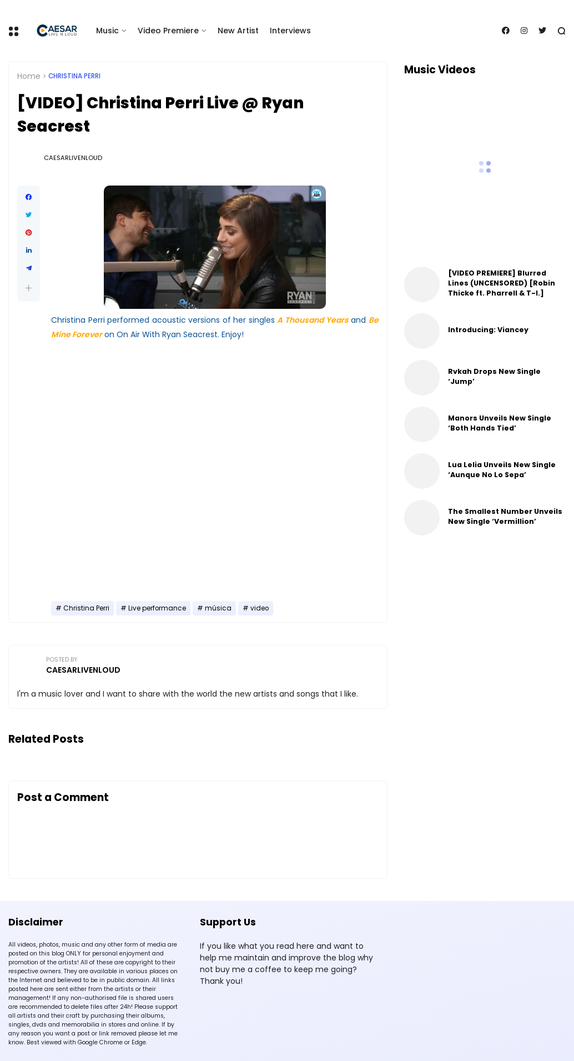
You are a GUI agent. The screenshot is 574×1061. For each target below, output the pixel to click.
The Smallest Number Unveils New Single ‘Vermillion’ (505, 516)
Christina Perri (74, 76)
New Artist (238, 30)
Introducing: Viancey (488, 329)
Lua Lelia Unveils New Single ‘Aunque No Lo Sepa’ (502, 469)
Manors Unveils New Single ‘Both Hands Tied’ (499, 423)
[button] (29, 288)
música (218, 608)
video (259, 608)
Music (107, 30)
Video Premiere (168, 30)
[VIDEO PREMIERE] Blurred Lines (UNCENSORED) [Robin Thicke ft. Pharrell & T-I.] (501, 283)
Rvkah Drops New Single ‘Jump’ (494, 376)
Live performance (157, 608)
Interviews (290, 30)
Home (29, 76)
